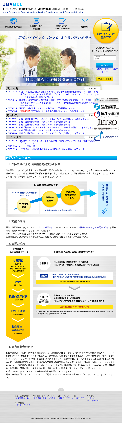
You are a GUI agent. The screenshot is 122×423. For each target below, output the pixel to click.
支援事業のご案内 (22, 398)
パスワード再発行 (22, 405)
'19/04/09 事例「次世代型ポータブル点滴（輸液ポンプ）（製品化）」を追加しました (48, 133)
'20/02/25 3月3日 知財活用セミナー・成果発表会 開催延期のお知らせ (42, 108)
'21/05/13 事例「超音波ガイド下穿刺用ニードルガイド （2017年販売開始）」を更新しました (52, 127)
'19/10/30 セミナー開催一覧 (20, 146)
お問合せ (91, 398)
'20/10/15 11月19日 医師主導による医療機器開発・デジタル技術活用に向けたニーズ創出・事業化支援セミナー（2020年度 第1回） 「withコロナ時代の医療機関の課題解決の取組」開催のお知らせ (53, 103)
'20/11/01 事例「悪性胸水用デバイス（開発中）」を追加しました (39, 130)
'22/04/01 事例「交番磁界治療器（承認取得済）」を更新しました (39, 124)
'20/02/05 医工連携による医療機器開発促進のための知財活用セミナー (47, 111)
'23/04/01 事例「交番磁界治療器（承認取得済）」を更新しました (39, 121)
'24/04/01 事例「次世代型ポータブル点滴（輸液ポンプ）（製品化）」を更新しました (48, 119)
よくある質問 (92, 400)
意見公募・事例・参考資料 (44, 398)
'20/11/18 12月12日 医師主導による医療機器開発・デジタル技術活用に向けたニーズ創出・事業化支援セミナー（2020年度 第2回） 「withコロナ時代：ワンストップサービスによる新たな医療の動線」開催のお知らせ (53, 94)
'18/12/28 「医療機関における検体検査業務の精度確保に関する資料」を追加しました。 (48, 149)
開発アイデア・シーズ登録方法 (71, 398)
